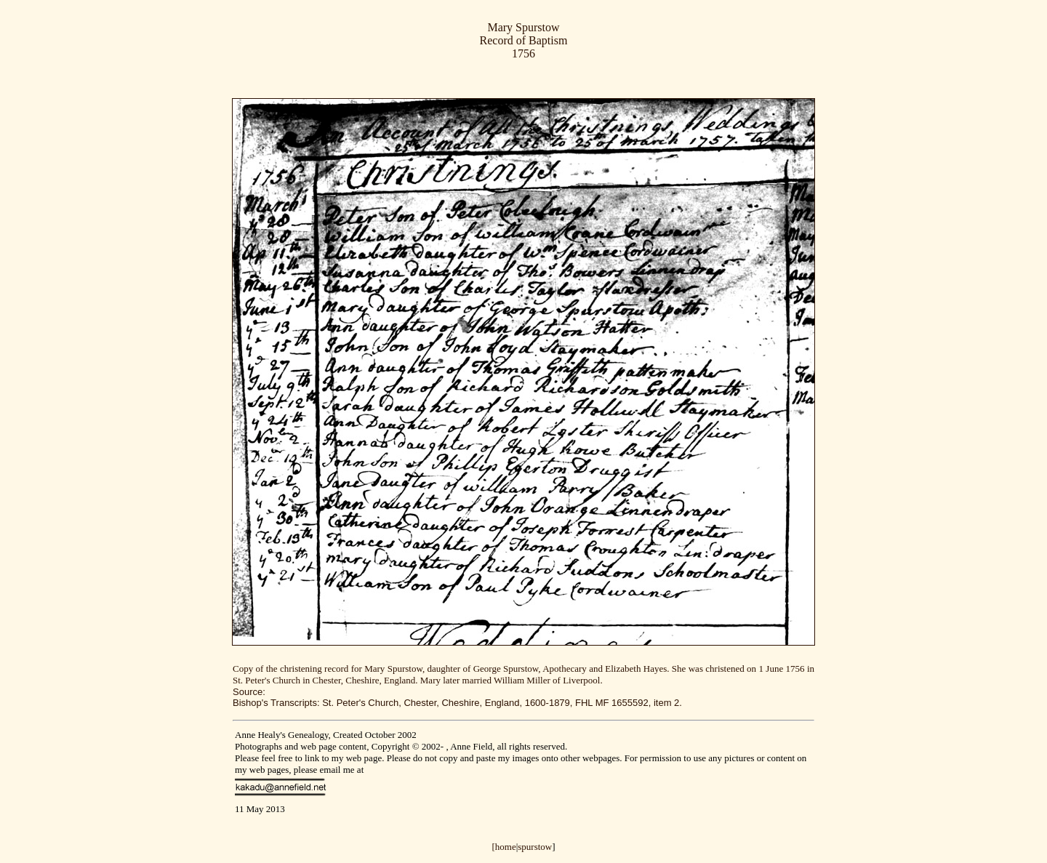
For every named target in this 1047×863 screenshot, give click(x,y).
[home (504, 846)
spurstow (535, 846)
